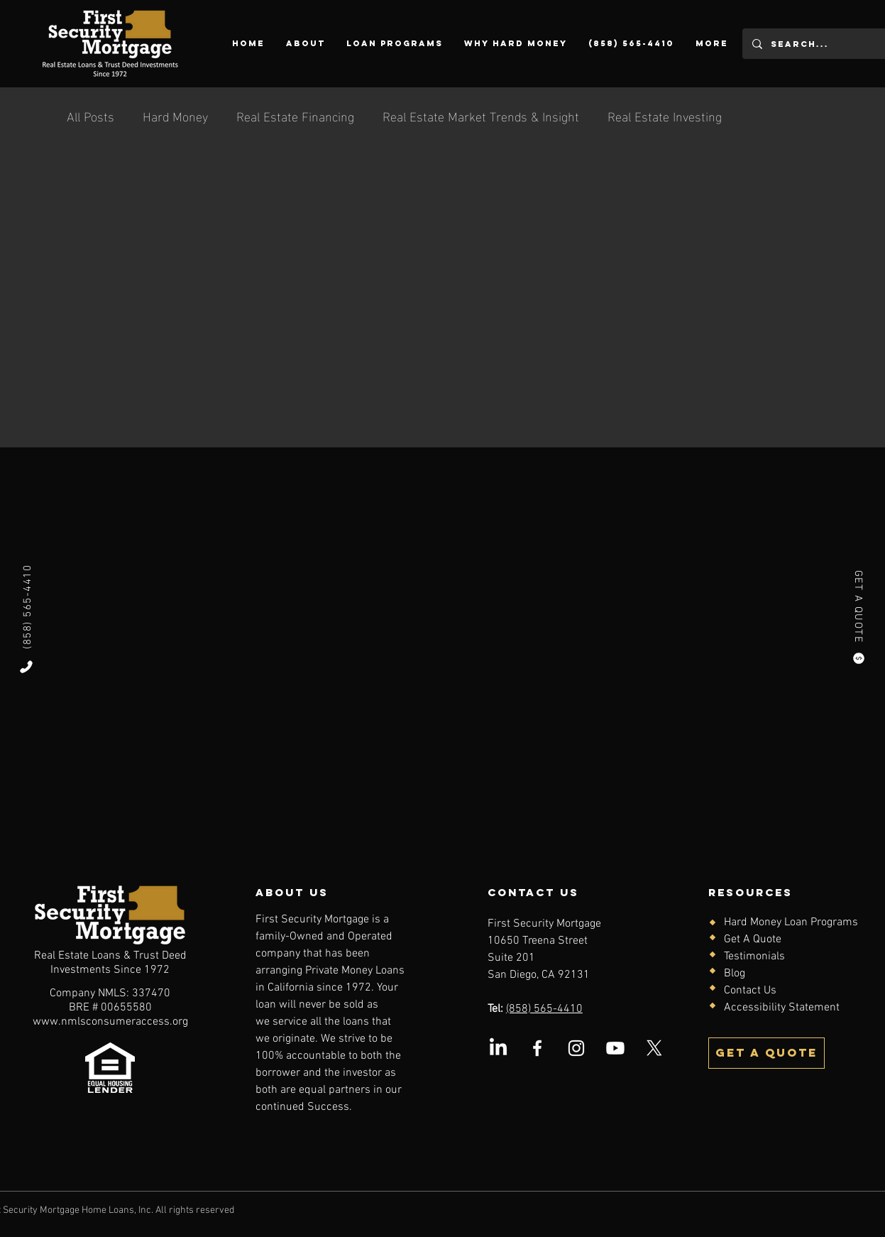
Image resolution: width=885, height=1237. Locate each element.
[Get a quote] (766, 1053)
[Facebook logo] (537, 1048)
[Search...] (814, 43)
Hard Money (175, 115)
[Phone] (26, 667)
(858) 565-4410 (544, 1009)
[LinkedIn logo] (498, 1048)
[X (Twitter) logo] (654, 1048)
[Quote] (859, 658)
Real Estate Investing (665, 115)
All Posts (90, 115)
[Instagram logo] (576, 1048)
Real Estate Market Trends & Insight (481, 115)
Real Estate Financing (295, 115)
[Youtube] (615, 1048)
